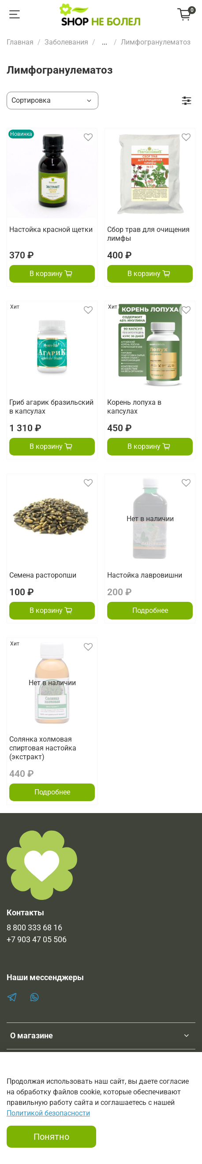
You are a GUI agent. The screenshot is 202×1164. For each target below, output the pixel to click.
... (104, 42)
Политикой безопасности (48, 1113)
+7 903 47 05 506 (37, 939)
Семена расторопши (42, 575)
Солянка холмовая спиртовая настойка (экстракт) (42, 748)
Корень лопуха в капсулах (134, 406)
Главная (20, 42)
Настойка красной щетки (51, 229)
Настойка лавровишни (144, 575)
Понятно (51, 1136)
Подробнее (150, 610)
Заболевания (66, 42)
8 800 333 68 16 (34, 927)
